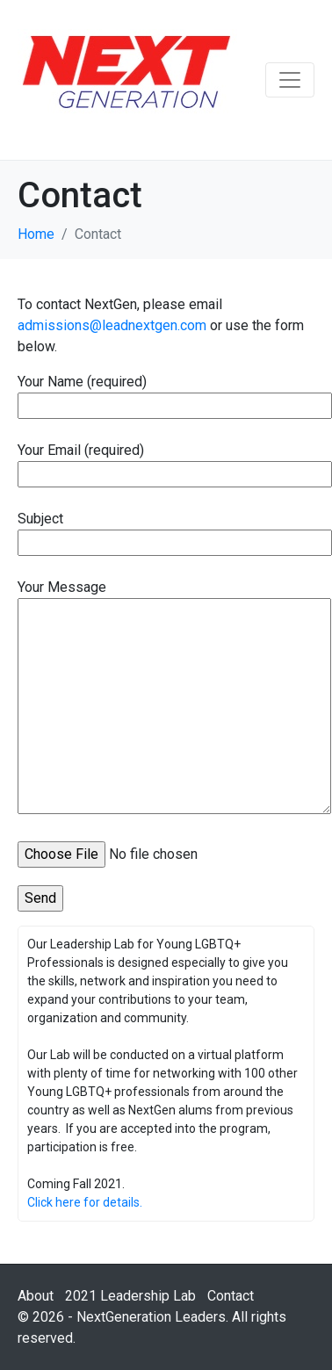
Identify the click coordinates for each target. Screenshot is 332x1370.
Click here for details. (84, 1202)
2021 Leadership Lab (130, 1295)
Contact (230, 1295)
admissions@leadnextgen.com (112, 325)
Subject (175, 530)
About (36, 1295)
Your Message (174, 698)
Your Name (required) (175, 393)
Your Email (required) (175, 462)
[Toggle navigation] (289, 79)
